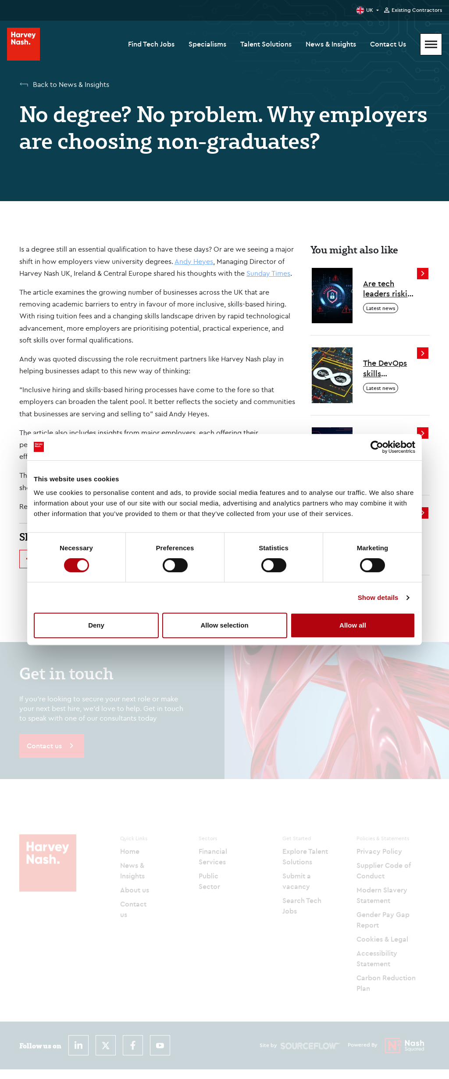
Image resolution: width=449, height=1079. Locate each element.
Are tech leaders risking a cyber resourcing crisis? (390, 288)
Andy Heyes (194, 261)
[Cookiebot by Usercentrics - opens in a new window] (377, 447)
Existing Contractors (417, 10)
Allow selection (224, 625)
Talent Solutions (266, 44)
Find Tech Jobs (151, 44)
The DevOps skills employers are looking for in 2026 (389, 368)
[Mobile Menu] (431, 44)
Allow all (352, 625)
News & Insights (331, 44)
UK (369, 10)
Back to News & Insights (71, 84)
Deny (96, 625)
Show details (378, 597)
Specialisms (207, 44)
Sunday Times (268, 273)
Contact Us (388, 44)
